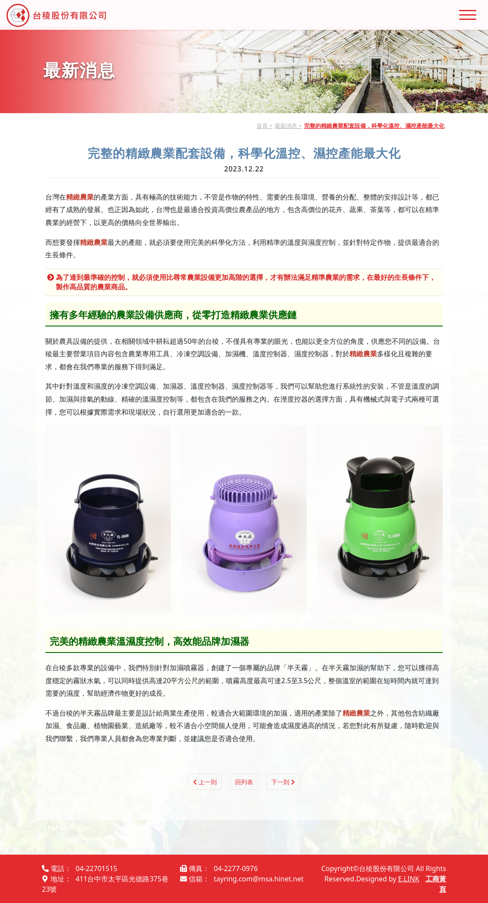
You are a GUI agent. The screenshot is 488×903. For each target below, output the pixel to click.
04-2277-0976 (236, 868)
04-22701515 (96, 868)
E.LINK (408, 879)
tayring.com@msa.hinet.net (259, 879)
